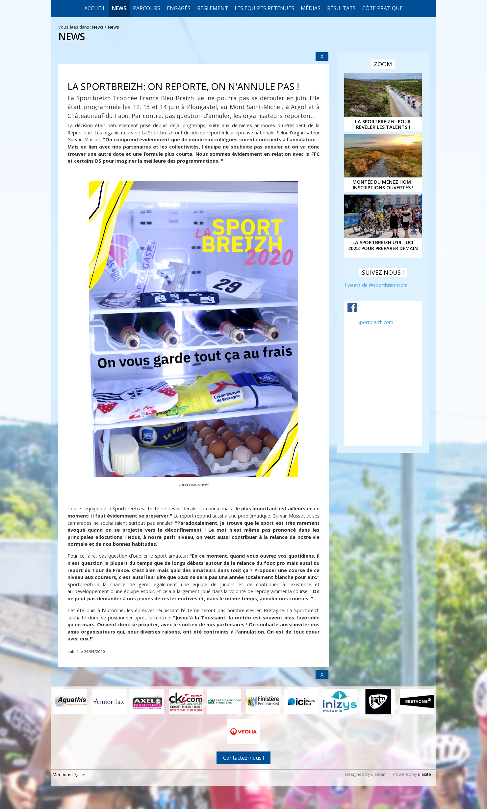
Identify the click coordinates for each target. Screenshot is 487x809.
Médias (310, 8)
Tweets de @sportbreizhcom (376, 285)
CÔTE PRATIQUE (382, 8)
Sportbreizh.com (375, 322)
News (119, 8)
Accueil (94, 8)
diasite (424, 774)
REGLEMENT (212, 8)
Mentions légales (70, 774)
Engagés (179, 8)
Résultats (341, 8)
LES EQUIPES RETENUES (264, 8)
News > (100, 27)
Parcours (146, 8)
